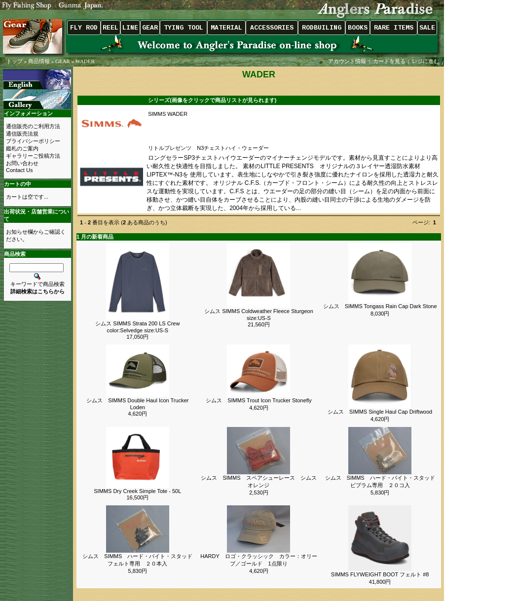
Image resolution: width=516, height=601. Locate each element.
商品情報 (39, 61)
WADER (85, 61)
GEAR (62, 61)
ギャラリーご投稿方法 (33, 156)
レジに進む (426, 61)
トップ (14, 61)
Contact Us (19, 170)
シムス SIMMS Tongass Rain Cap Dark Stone (380, 306)
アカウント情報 (347, 61)
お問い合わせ (22, 163)
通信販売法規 (22, 134)
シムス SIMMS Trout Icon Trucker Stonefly (259, 400)
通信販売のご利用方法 (33, 126)
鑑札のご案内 (22, 148)
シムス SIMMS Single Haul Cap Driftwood (380, 412)
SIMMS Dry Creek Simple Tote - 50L (137, 491)
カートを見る (389, 61)
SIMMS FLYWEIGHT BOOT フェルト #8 (380, 574)
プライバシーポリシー (33, 141)
